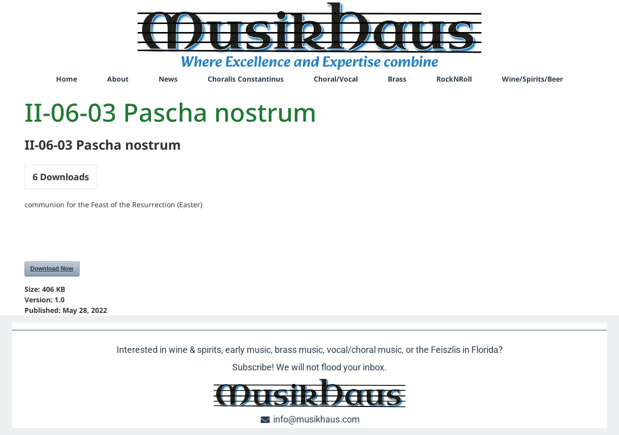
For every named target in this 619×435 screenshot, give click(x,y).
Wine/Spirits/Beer (532, 79)
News (168, 79)
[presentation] (101, 236)
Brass (397, 79)
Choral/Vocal (336, 79)
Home (66, 79)
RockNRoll (454, 79)
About (118, 79)
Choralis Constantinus (246, 79)
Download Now (52, 268)
